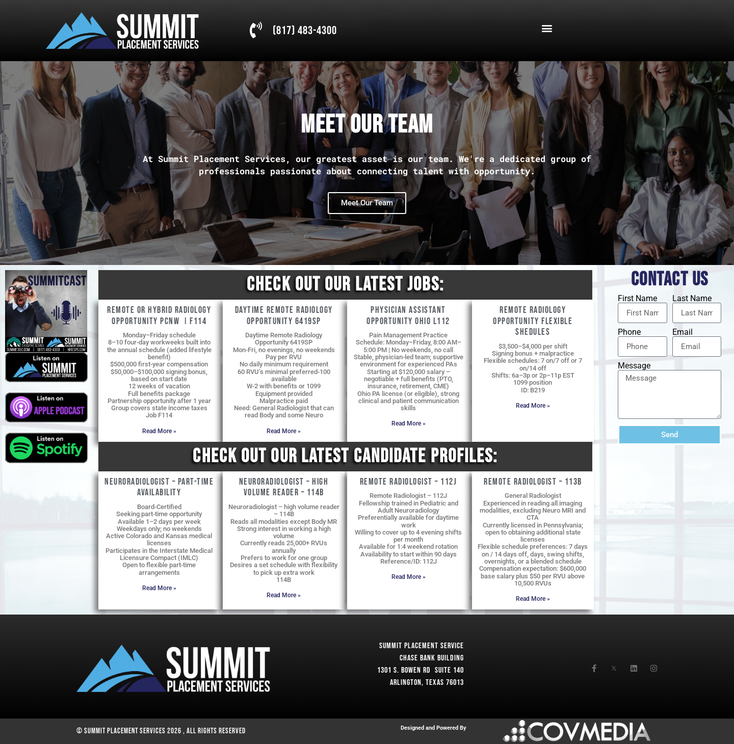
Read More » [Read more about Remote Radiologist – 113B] (533, 598)
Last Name (692, 299)
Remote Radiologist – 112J (408, 481)
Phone (629, 332)
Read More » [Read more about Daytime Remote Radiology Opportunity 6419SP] (284, 431)
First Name (637, 299)
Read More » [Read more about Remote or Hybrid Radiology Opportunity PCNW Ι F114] (159, 431)
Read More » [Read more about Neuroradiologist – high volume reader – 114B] (284, 595)
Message (634, 366)
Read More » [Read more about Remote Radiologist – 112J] (408, 576)
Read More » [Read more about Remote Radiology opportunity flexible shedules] (533, 405)
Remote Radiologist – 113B (533, 481)
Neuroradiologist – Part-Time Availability (159, 487)
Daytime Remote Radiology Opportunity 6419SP (284, 316)
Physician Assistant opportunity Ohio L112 (408, 316)
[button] (547, 28)
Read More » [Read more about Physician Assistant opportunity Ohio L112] (408, 423)
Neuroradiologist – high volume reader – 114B (284, 487)
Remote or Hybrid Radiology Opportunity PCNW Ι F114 (159, 316)
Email (682, 332)
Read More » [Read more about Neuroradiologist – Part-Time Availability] (159, 588)
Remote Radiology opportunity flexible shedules (532, 321)
